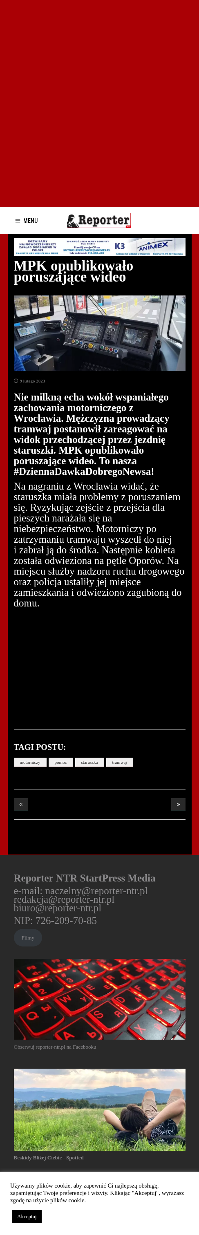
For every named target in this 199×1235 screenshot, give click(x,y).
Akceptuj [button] (27, 1216)
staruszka (89, 762)
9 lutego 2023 (32, 380)
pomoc (61, 762)
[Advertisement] (99, 103)
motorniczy (30, 762)
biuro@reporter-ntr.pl (58, 907)
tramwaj (119, 762)
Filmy (28, 938)
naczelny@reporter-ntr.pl (96, 890)
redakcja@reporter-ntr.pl (64, 899)
